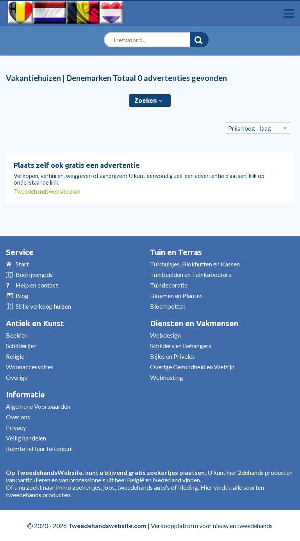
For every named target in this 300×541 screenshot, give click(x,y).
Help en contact (37, 285)
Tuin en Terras (176, 252)
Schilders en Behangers (180, 345)
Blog (22, 295)
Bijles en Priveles (172, 356)
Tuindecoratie (169, 285)
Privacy (16, 427)
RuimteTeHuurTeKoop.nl (39, 448)
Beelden (17, 335)
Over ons (18, 417)
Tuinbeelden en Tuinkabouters (190, 274)
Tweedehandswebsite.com (47, 191)
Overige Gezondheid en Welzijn (192, 366)
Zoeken (148, 100)
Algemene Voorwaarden (38, 406)
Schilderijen (21, 345)
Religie (15, 356)
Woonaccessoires (30, 366)
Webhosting (166, 377)
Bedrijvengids (34, 274)
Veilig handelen (26, 438)
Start (22, 264)
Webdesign (165, 335)
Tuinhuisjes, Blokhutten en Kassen (195, 264)
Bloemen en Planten (176, 295)
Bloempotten (168, 306)
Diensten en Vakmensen (194, 323)
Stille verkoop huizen (43, 306)
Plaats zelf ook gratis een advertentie (77, 165)
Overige (17, 377)
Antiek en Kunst (35, 323)
